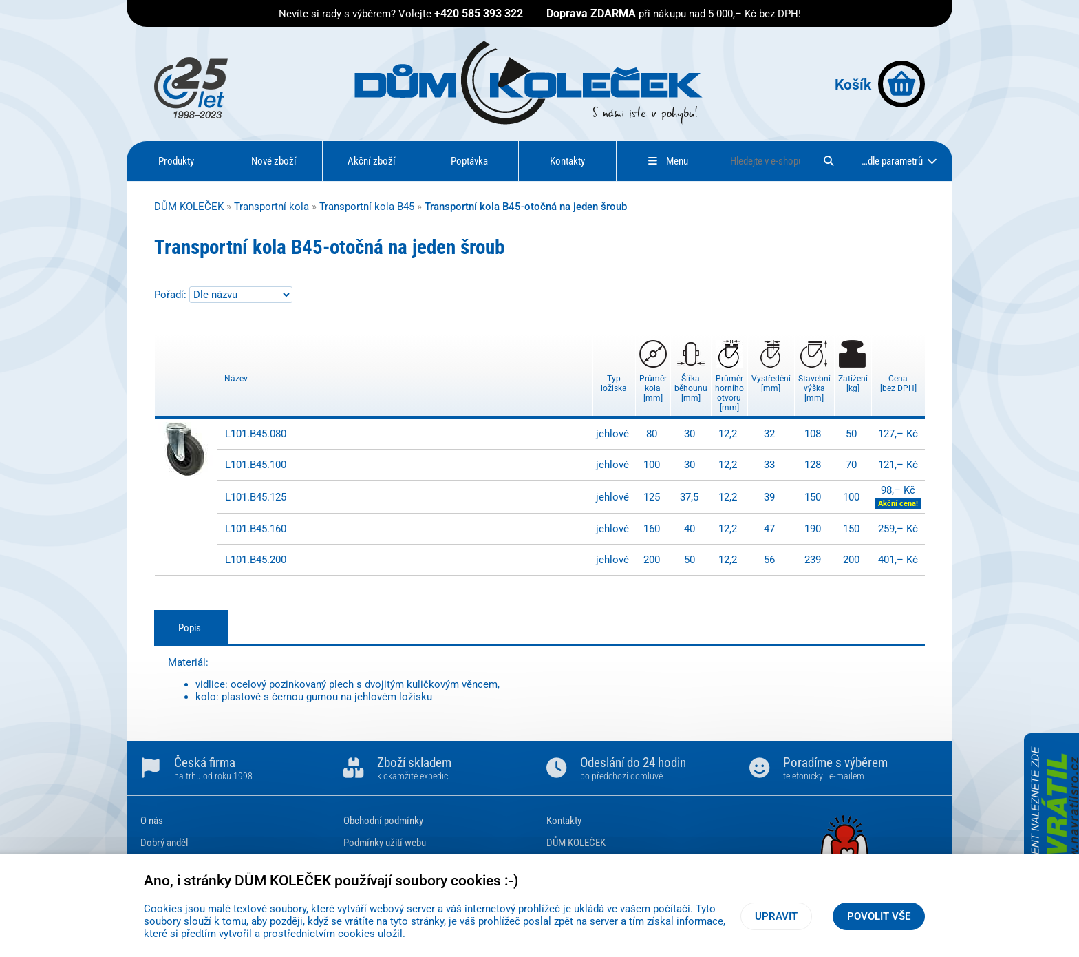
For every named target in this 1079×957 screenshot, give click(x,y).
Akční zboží (372, 161)
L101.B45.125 (255, 497)
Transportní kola (271, 206)
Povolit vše (878, 916)
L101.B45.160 (255, 529)
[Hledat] (828, 161)
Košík (880, 84)
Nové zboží (274, 161)
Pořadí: (171, 294)
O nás (151, 820)
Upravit (776, 916)
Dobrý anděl (164, 843)
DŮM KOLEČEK (189, 206)
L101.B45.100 (255, 465)
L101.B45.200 (255, 560)
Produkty (176, 161)
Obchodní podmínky (383, 820)
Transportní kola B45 (366, 206)
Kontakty (567, 161)
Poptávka (469, 161)
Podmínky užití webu (384, 843)
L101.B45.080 (255, 434)
